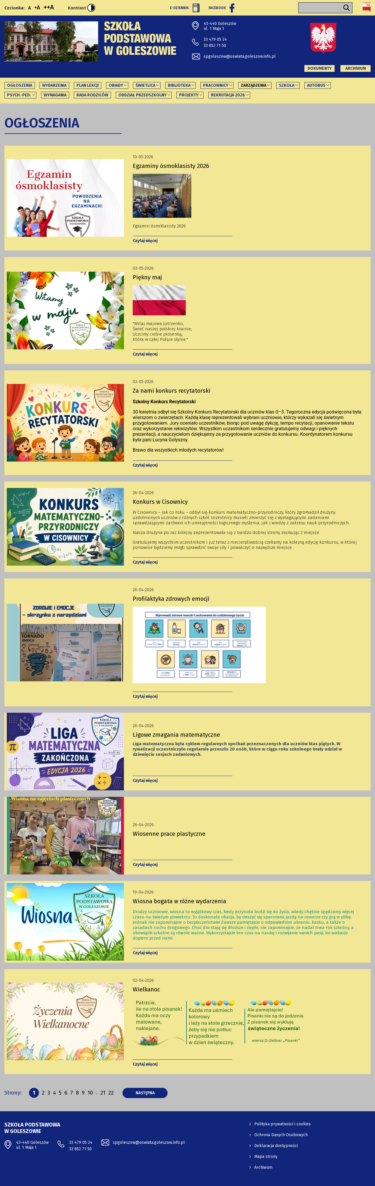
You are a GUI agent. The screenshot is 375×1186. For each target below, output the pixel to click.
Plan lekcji (87, 85)
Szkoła (286, 85)
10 (90, 1093)
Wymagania (55, 95)
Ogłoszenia (19, 85)
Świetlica (145, 85)
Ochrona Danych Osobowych (281, 1134)
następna (152, 1092)
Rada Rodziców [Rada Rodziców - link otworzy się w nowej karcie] (92, 95)
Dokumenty (320, 68)
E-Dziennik (185, 8)
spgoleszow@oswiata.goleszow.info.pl (240, 56)
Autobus (316, 85)
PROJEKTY (188, 95)
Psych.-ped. (19, 95)
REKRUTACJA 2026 (228, 95)
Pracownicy (215, 85)
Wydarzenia (54, 85)
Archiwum (355, 68)
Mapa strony (265, 1156)
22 (111, 1092)
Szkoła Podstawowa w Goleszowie (140, 40)
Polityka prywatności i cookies (282, 1124)
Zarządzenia (253, 85)
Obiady (116, 85)
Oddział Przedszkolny (142, 95)
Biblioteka (179, 85)
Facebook (221, 8)
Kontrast (81, 8)
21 (102, 1092)
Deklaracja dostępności (276, 1145)
